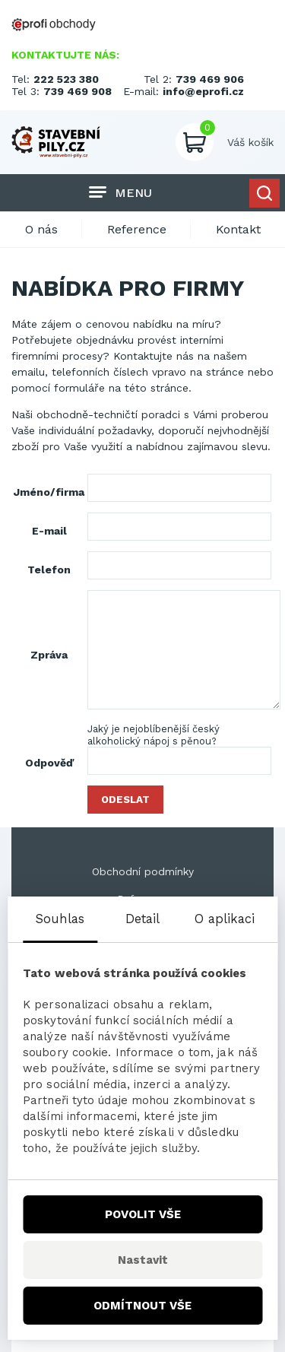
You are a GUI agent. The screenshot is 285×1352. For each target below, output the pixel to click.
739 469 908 (77, 91)
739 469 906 (210, 79)
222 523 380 (66, 79)
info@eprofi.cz (203, 91)
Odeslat (125, 799)
